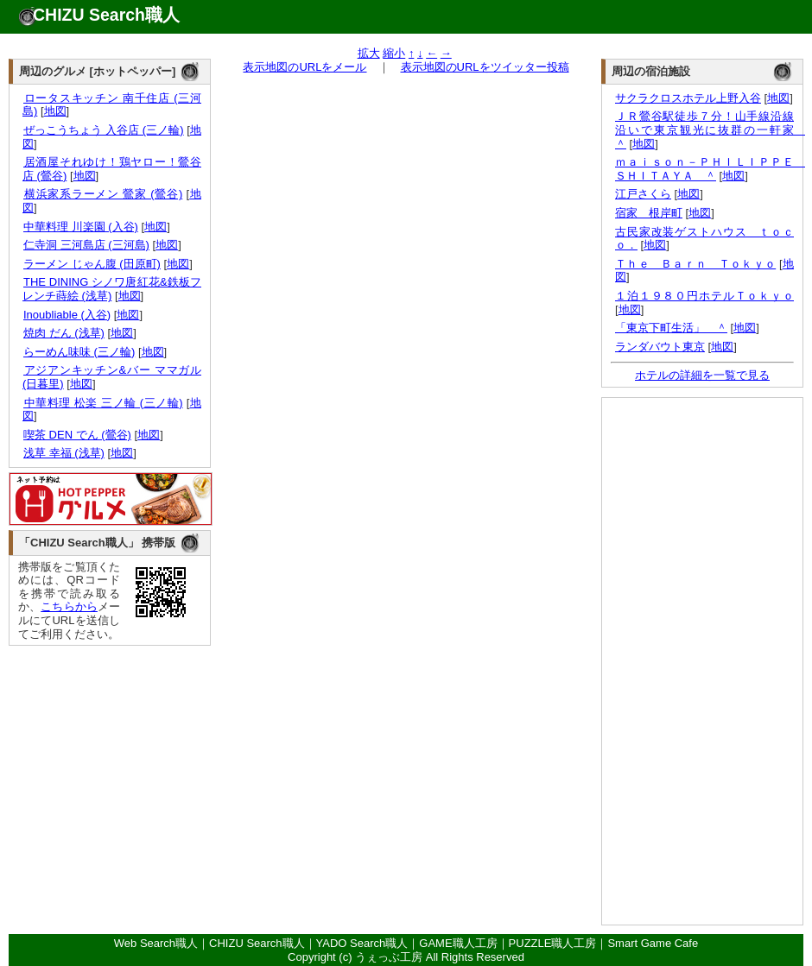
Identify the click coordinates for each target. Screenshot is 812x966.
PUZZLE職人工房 (553, 943)
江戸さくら (643, 193)
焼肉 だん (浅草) (63, 332)
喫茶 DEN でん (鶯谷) (76, 434)
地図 (55, 110)
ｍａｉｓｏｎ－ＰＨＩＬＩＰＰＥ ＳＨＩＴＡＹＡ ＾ (710, 168)
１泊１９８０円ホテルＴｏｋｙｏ (704, 295)
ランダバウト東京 (660, 346)
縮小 (394, 53)
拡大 (369, 53)
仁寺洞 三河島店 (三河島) (85, 244)
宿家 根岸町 (648, 212)
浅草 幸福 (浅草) (63, 452)
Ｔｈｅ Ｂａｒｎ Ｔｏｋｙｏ (695, 263)
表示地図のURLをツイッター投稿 (485, 66)
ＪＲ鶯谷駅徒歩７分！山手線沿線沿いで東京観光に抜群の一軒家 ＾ (710, 129)
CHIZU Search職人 (106, 14)
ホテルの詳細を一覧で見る (702, 375)
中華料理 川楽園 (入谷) (80, 226)
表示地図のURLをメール (304, 66)
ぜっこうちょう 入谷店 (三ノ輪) (103, 129)
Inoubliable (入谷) (66, 314)
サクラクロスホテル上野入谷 (688, 98)
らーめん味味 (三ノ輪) (78, 351)
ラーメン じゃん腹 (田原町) (91, 263)
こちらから (69, 606)
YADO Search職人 (362, 943)
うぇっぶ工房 (388, 956)
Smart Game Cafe (652, 943)
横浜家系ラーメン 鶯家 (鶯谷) (102, 193)
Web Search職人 (156, 943)
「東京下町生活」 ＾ (671, 327)
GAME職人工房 (458, 943)
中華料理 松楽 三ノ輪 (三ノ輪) (102, 402)
